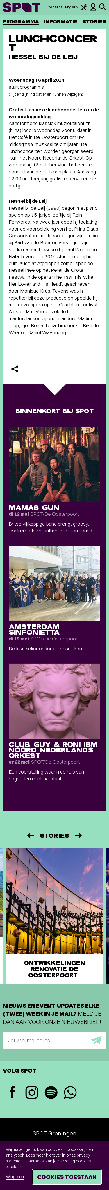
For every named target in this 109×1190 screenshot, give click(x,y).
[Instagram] (31, 1093)
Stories (94, 22)
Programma (21, 22)
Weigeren (15, 1176)
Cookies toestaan (67, 1176)
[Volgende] (79, 835)
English (71, 7)
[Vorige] (30, 835)
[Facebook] (12, 1093)
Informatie (60, 22)
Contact (54, 7)
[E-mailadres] (54, 1040)
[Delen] (15, 369)
